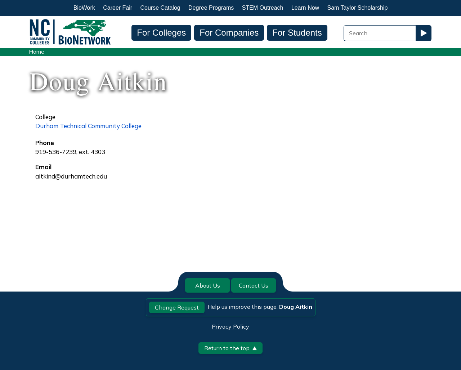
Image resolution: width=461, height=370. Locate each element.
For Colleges (161, 32)
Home (36, 51)
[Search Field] (380, 33)
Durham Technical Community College (88, 126)
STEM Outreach (262, 8)
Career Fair (117, 8)
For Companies (229, 32)
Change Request (177, 307)
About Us (207, 285)
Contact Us (253, 285)
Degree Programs (211, 8)
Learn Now (305, 8)
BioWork (84, 8)
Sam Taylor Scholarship (357, 8)
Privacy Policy (230, 326)
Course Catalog (160, 8)
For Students (297, 32)
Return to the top (230, 348)
